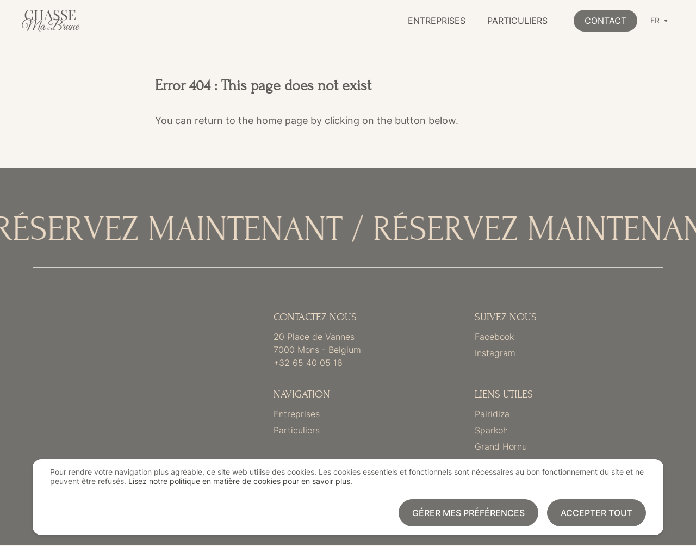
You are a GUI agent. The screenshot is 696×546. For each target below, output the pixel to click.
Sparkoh (491, 430)
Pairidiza (492, 413)
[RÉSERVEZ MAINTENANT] (348, 229)
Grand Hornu (501, 446)
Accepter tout (596, 512)
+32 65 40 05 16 (308, 362)
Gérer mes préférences (468, 512)
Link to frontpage (98, 388)
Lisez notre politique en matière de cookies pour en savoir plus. (240, 481)
